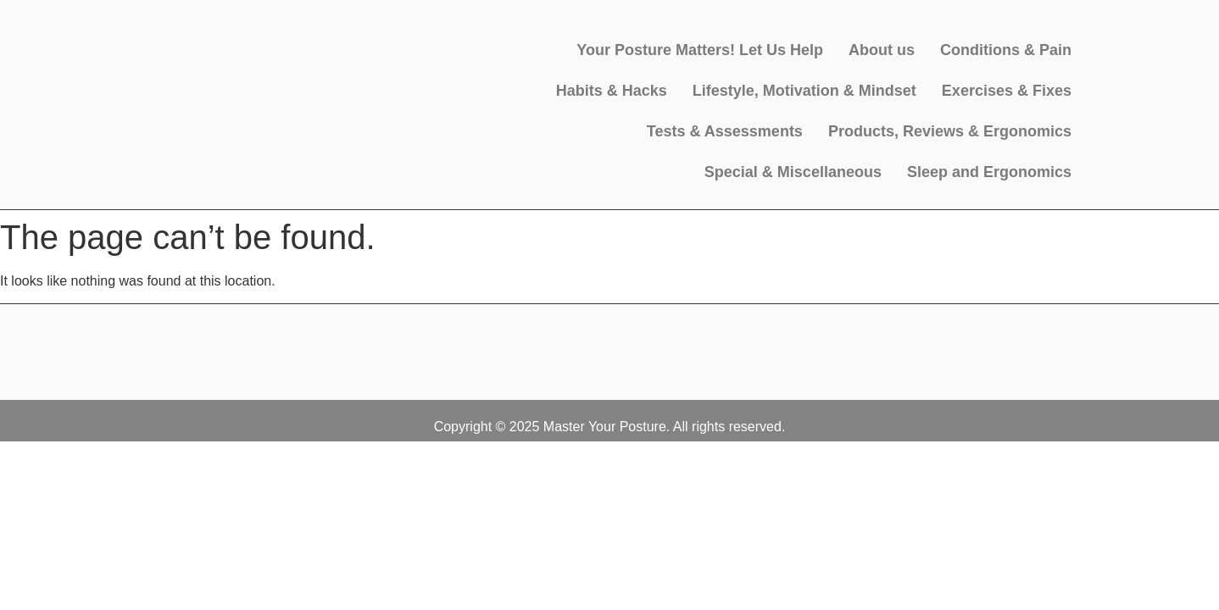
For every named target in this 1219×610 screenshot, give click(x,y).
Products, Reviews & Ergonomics (949, 131)
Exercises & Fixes (1006, 90)
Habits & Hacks (611, 90)
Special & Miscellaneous (793, 172)
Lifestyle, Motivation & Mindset (804, 90)
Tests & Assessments (725, 131)
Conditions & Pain (1005, 50)
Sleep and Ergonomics (989, 172)
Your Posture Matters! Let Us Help (699, 50)
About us (882, 50)
